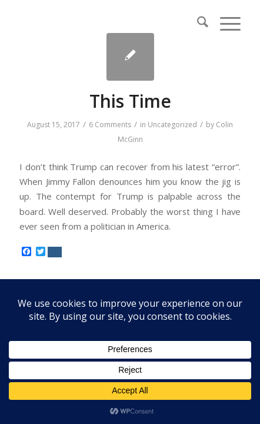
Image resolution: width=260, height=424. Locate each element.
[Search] (196, 23)
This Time (130, 101)
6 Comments (110, 125)
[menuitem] (196, 23)
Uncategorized (172, 125)
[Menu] (224, 23)
